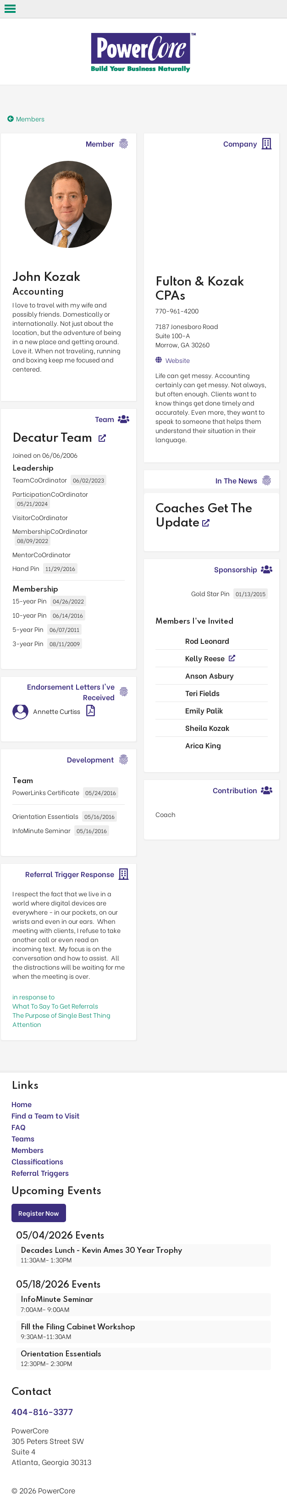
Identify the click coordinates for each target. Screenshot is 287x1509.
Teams (22, 1138)
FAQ (18, 1126)
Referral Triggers (40, 1172)
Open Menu (10, 9)
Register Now (38, 1213)
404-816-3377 (42, 1411)
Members (27, 1149)
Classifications (37, 1161)
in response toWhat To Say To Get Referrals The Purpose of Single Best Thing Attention (61, 1010)
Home (21, 1103)
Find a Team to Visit (45, 1115)
